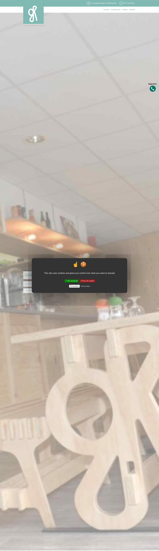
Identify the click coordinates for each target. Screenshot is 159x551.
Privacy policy (85, 286)
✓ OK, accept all (71, 281)
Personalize (74, 286)
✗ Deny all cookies (87, 281)
